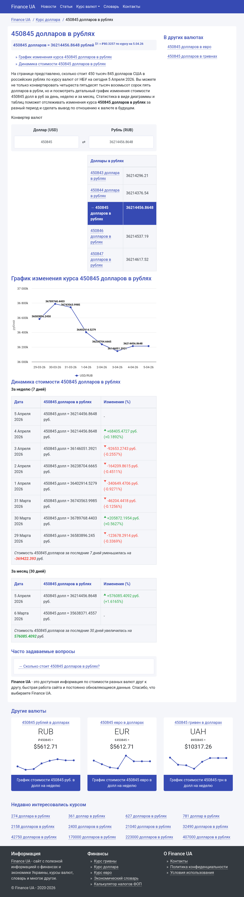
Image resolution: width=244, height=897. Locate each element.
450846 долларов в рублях (101, 236)
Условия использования (192, 872)
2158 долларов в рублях (32, 826)
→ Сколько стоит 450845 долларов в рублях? (59, 666)
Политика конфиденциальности (199, 867)
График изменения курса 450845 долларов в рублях (65, 57)
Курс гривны (105, 861)
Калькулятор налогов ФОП (118, 884)
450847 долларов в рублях (101, 259)
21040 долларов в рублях (148, 826)
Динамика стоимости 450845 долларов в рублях (62, 64)
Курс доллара (106, 867)
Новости (48, 6)
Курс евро (103, 872)
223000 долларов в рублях (149, 837)
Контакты (131, 6)
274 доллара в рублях (30, 816)
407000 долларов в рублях (206, 837)
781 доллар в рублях (201, 816)
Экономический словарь (116, 878)
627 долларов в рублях (146, 816)
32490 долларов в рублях (205, 826)
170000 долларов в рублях (92, 837)
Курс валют (86, 6)
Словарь (111, 6)
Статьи (66, 6)
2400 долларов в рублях (90, 826)
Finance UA (23, 7)
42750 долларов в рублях (33, 837)
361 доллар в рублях (86, 816)
